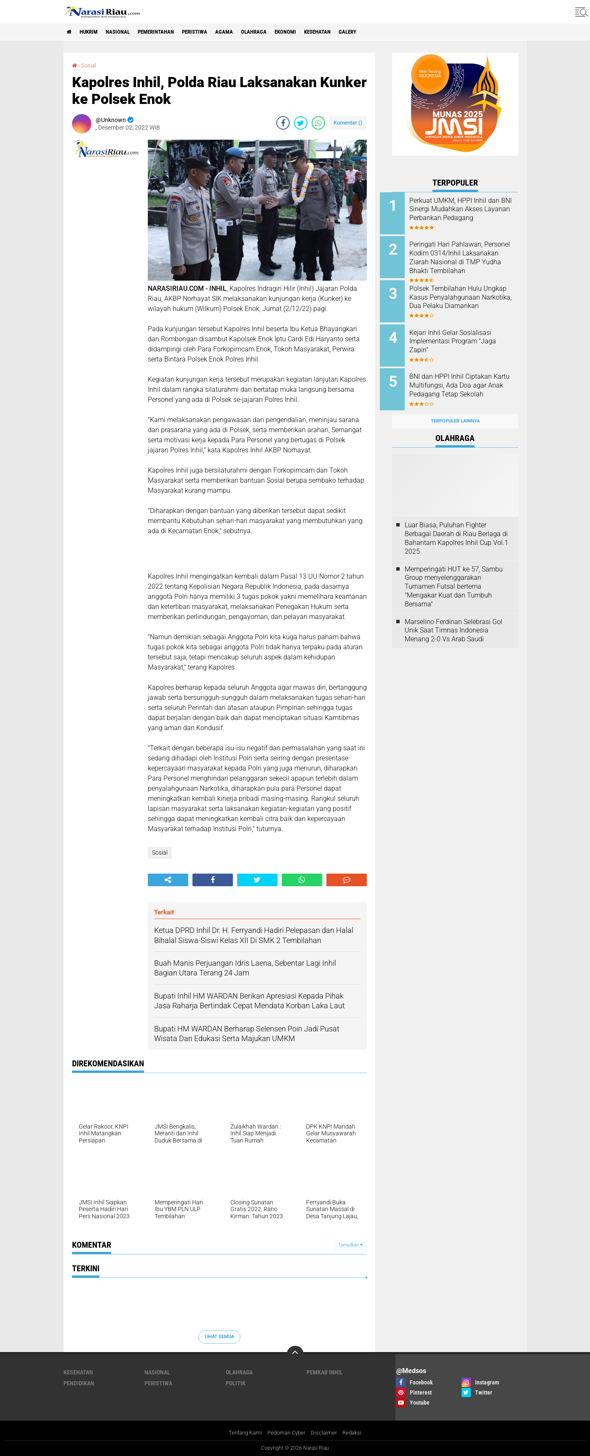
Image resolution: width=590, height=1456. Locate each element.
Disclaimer (326, 1432)
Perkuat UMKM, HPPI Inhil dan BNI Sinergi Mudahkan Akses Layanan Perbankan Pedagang (467, 214)
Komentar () (348, 123)
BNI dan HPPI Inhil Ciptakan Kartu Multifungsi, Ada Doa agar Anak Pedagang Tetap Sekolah (463, 384)
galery (381, 32)
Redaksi (355, 1432)
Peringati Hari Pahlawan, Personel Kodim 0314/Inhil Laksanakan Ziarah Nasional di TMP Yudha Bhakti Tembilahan (464, 260)
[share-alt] (168, 879)
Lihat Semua (219, 1336)
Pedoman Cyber (286, 1432)
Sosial (89, 65)
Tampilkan (350, 1245)
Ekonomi (311, 32)
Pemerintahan (168, 32)
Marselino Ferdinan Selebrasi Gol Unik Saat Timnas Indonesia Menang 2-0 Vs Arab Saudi (453, 621)
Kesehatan (347, 32)
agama (244, 32)
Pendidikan (79, 1382)
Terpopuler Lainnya (455, 411)
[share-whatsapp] (318, 123)
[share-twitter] (300, 123)
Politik (236, 1382)
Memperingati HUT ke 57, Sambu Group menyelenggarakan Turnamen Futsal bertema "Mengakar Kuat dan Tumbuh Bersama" (454, 576)
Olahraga (276, 32)
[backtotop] (295, 1353)
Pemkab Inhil (325, 1371)
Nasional (126, 32)
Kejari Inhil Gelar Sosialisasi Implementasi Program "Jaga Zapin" (465, 337)
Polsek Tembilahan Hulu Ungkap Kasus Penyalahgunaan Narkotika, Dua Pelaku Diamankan (463, 299)
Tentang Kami (242, 1432)
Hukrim (93, 32)
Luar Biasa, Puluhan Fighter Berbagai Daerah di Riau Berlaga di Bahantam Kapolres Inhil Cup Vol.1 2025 (456, 529)
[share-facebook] (283, 123)
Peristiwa (212, 32)
